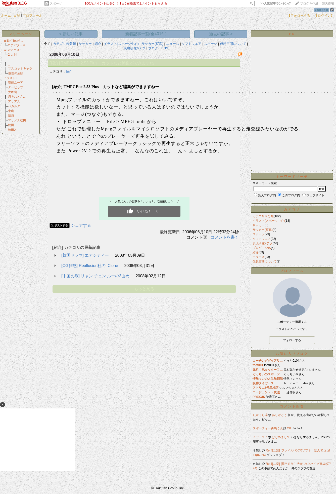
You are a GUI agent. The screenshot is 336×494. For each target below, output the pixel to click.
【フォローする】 (300, 15)
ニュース (172, 44)
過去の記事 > (221, 34)
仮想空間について (233, 44)
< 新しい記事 (71, 34)
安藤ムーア (15, 82)
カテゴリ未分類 (64, 44)
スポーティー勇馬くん (268, 428)
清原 (11, 116)
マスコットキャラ (20, 68)
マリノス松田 (17, 120)
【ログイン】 (324, 15)
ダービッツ (15, 87)
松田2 (12, 130)
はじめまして (281, 437)
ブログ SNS (158, 48)
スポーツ (56, 3)
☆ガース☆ (260, 437)
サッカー (85, 44)
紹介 (97, 44)
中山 (11, 111)
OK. (290, 428)
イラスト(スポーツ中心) (121, 44)
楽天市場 (328, 3)
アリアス (14, 101)
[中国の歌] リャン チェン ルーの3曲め (95, 276)
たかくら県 (260, 415)
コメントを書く (225, 237)
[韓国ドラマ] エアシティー (85, 255)
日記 (17, 15)
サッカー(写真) (152, 44)
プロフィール (32, 15)
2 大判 (12, 54)
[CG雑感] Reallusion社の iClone (89, 265)
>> (275, 3)
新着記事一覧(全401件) (146, 34)
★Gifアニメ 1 (13, 50)
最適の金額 (15, 73)
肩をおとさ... (17, 96)
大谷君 (12, 92)
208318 (321, 10)
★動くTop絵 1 (13, 41)
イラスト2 (10, 78)
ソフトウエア (191, 44)
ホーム (6, 15)
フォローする (292, 340)
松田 (11, 125)
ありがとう (280, 415)
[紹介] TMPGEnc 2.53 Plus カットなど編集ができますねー (104, 63)
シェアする (81, 225)
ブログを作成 (309, 3)
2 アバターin (16, 45)
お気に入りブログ (292, 354)
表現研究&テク (135, 48)
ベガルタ (14, 106)
